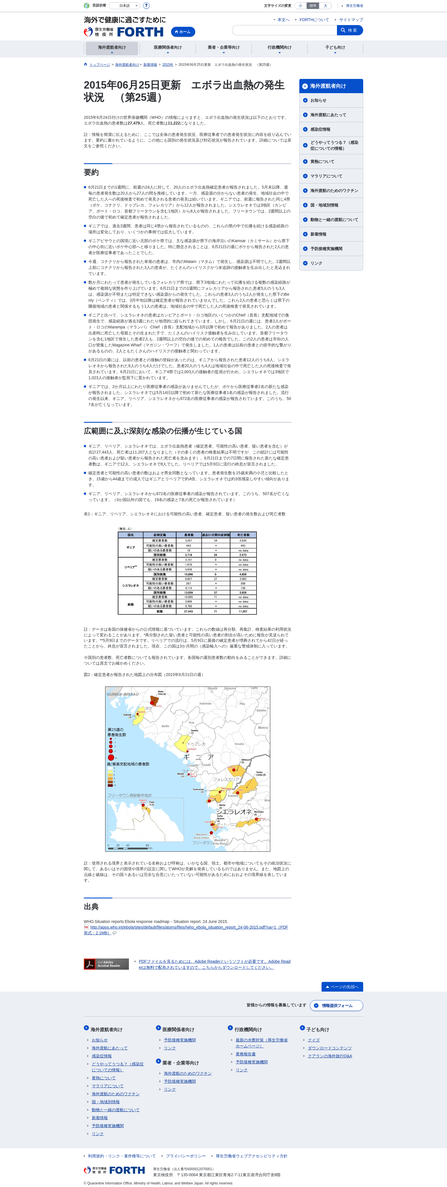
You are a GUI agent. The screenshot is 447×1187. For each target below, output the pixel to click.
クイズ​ (314, 1036)
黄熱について (322, 161)
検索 (353, 30)
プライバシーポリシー (186, 1152)
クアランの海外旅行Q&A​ (330, 1052)
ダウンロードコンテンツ (330, 1044)
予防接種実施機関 (326, 248)
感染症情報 (320, 129)
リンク (316, 263)
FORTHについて (314, 20)
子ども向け (319, 1026)
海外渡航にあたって (328, 115)
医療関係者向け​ (180, 1026)
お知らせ (318, 100)
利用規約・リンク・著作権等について (122, 1152)
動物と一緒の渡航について (334, 219)
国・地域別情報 (324, 205)
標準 (313, 6)
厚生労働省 (354, 6)
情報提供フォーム (337, 1004)
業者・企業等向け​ (182, 1057)
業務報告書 (246, 1050)
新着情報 (318, 234)
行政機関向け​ (249, 1026)
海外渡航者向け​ (328, 86)
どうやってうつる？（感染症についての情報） (334, 145)
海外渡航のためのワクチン (334, 190)
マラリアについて (326, 176)
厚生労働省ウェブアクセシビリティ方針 (252, 1152)
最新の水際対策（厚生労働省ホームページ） (262, 1039)
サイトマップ (351, 20)
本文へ (284, 20)
